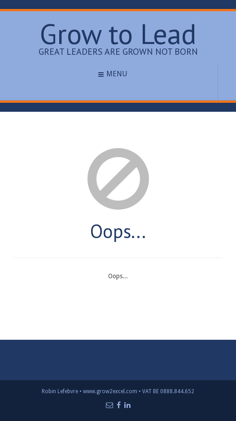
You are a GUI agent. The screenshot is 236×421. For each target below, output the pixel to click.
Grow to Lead (118, 33)
